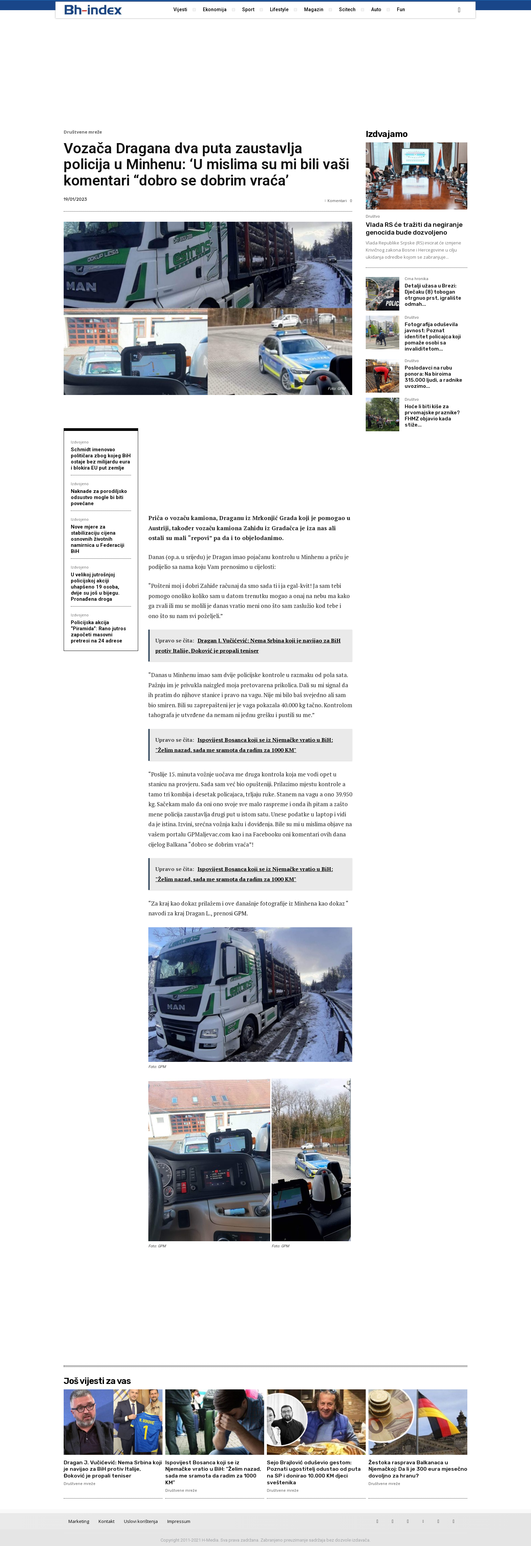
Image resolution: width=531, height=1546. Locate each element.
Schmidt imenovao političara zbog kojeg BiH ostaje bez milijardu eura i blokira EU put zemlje (101, 459)
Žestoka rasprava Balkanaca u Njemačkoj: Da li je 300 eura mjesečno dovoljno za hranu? (409, 1469)
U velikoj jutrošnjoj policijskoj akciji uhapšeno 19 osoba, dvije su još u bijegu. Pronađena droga (95, 587)
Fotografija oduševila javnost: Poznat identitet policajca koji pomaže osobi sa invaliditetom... (433, 336)
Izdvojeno (80, 442)
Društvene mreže (83, 132)
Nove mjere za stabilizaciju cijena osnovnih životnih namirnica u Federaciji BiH (97, 539)
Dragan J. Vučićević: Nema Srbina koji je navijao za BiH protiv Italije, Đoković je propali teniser (108, 1469)
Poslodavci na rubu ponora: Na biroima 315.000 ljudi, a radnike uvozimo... (433, 377)
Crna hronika (416, 279)
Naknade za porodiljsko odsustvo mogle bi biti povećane (99, 497)
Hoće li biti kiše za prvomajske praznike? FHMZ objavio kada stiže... (432, 415)
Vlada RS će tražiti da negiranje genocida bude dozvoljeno (414, 228)
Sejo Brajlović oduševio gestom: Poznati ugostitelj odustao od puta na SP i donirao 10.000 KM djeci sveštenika (314, 1472)
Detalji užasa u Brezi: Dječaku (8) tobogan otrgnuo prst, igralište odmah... (433, 295)
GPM (240, 913)
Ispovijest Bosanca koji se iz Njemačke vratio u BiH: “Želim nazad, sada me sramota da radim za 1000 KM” (213, 1472)
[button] (459, 10)
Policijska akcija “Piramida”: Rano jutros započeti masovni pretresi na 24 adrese (98, 631)
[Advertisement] (265, 72)
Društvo (373, 216)
